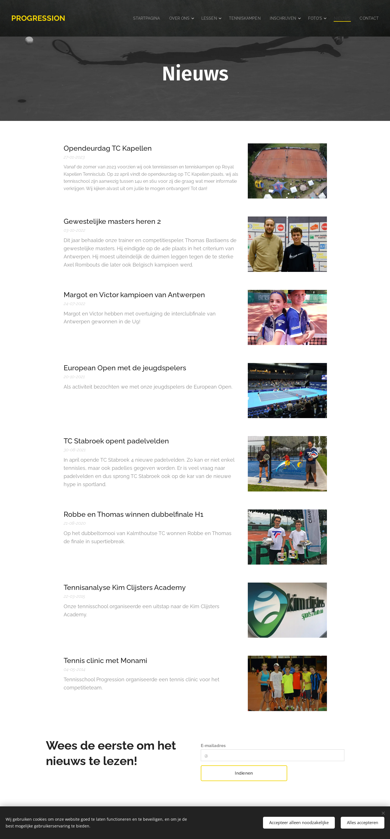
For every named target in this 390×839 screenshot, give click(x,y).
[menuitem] (122, 18)
